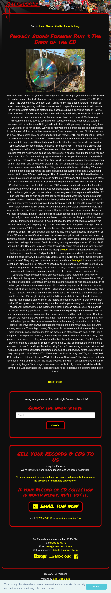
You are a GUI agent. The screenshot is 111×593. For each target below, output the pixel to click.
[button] (95, 11)
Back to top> (55, 382)
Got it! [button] (96, 586)
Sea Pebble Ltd (61, 579)
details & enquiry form (65, 550)
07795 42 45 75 (44, 518)
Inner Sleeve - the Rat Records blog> (60, 26)
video (64, 249)
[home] (30, 12)
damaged (77, 260)
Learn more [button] (47, 588)
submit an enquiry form (69, 518)
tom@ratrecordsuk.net (59, 546)
